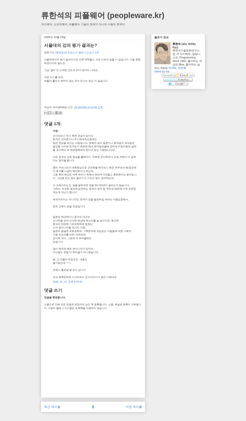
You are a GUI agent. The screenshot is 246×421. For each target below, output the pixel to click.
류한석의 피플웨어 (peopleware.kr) (102, 15)
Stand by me (162, 71)
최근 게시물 (52, 406)
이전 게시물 (134, 406)
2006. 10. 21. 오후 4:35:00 (67, 281)
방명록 (182, 67)
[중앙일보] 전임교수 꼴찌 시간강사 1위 (77, 52)
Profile (172, 67)
